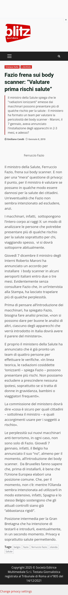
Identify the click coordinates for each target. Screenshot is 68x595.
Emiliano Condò (15, 139)
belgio (17, 547)
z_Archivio (26, 67)
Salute (9, 551)
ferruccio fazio (39, 547)
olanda (53, 547)
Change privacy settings (16, 591)
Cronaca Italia (12, 67)
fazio (26, 547)
